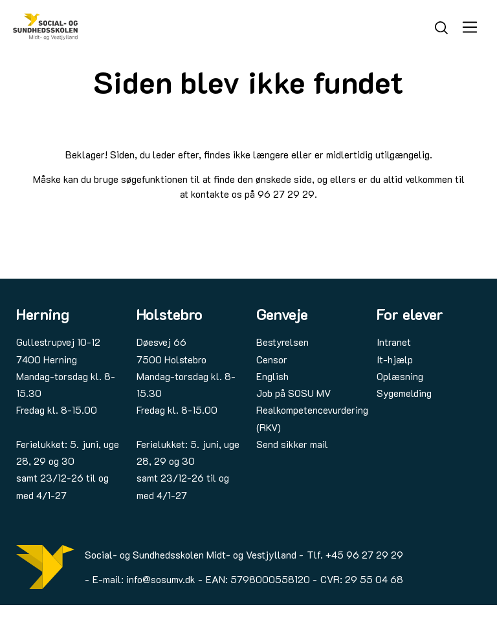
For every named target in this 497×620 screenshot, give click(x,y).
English (272, 376)
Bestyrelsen (282, 342)
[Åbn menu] (470, 27)
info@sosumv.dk (160, 579)
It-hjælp (395, 359)
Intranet (394, 342)
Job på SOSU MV (293, 393)
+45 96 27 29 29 (364, 554)
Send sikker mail (292, 444)
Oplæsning (400, 376)
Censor (271, 359)
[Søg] (441, 26)
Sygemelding (404, 393)
